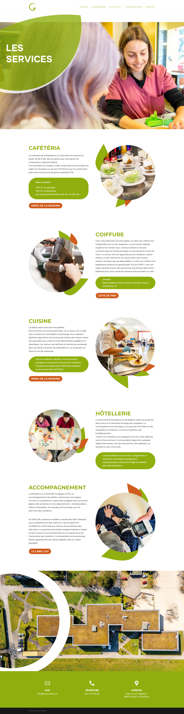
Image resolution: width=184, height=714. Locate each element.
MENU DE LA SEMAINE (45, 205)
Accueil (84, 7)
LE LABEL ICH (40, 551)
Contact (150, 7)
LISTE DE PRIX (107, 295)
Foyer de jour (134, 7)
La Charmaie (99, 7)
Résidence (114, 7)
